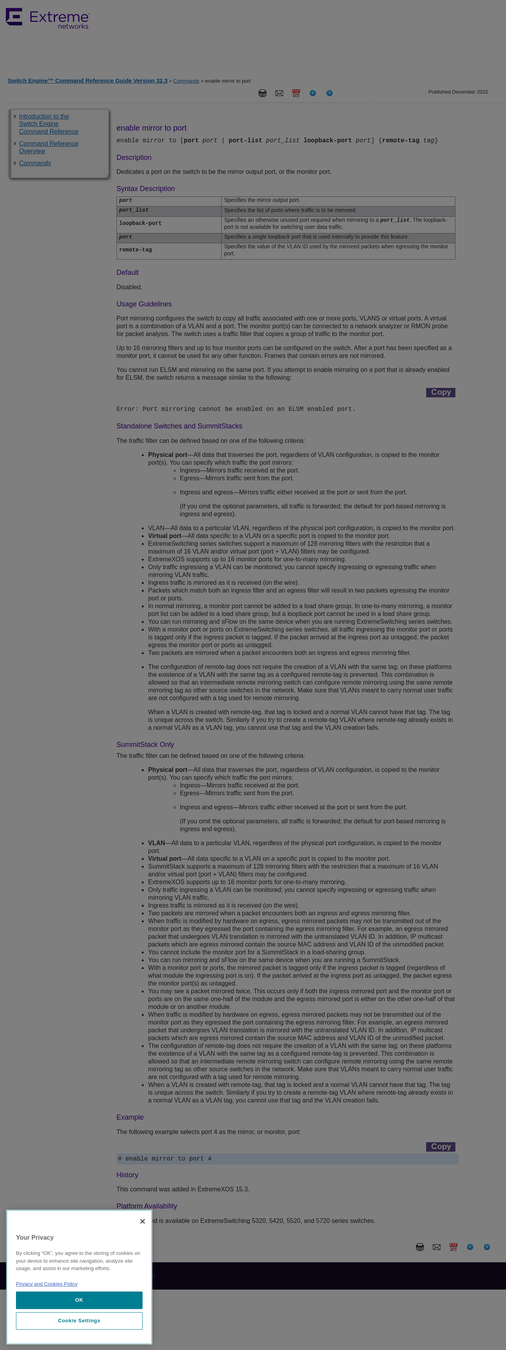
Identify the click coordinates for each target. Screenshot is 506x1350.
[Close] (142, 1221)
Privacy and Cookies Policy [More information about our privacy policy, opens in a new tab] (47, 1284)
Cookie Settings (79, 1320)
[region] (79, 1277)
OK (79, 1300)
